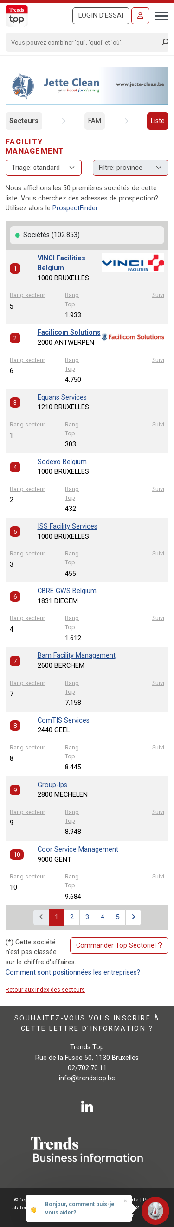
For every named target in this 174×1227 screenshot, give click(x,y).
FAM (94, 121)
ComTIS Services (64, 720)
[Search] (84, 42)
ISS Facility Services (67, 526)
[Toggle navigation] (158, 14)
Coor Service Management (78, 849)
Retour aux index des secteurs (45, 989)
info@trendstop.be (87, 1078)
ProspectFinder (74, 208)
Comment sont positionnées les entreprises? (73, 972)
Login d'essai (100, 15)
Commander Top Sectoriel (119, 946)
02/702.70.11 (87, 1068)
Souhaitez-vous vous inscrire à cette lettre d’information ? (87, 1023)
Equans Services (62, 397)
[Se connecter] (140, 15)
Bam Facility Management (77, 655)
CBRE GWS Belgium (67, 591)
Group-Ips (52, 785)
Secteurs (24, 121)
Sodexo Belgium (62, 462)
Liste (158, 121)
